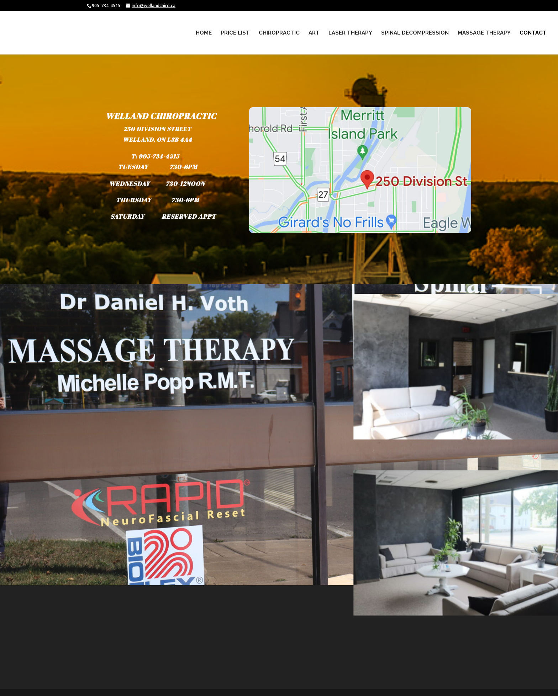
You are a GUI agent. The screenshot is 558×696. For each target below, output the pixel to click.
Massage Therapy (484, 33)
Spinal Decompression (415, 33)
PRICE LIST (235, 33)
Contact (533, 33)
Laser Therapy (350, 33)
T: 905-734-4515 (155, 157)
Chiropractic (279, 33)
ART (314, 33)
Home (204, 33)
